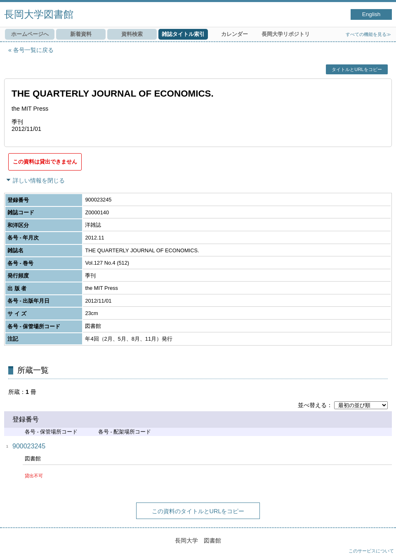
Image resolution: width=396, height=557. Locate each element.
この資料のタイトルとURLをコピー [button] (198, 511)
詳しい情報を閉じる (39, 180)
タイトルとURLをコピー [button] (357, 69)
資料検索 (132, 34)
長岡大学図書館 (38, 14)
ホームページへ (30, 34)
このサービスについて (371, 550)
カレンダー (234, 34)
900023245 (28, 446)
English (371, 14)
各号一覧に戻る (33, 50)
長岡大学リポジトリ (286, 34)
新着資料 (81, 34)
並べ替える (312, 405)
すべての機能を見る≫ (368, 34)
